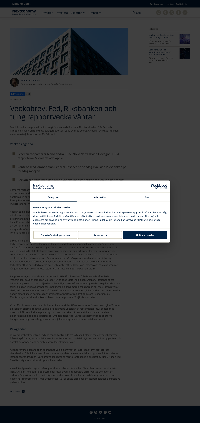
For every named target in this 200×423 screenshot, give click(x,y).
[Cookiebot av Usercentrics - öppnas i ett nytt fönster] (153, 186)
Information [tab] (100, 196)
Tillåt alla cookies (145, 234)
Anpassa (100, 234)
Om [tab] (147, 196)
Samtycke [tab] (53, 196)
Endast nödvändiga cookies (55, 234)
